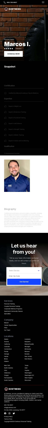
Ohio (5, 370)
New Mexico (28, 359)
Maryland (27, 341)
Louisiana (27, 339)
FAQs (5, 327)
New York (7, 365)
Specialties (7, 313)
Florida (6, 351)
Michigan (27, 346)
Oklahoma (7, 373)
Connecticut (8, 349)
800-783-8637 (12, 2)
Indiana (6, 361)
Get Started (24, 282)
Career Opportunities (10, 325)
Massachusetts (29, 344)
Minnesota (28, 349)
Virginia (27, 370)
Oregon (6, 375)
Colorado (7, 346)
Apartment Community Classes (13, 311)
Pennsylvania (8, 378)
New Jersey (28, 356)
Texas (26, 365)
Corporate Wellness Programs (13, 309)
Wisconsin (28, 380)
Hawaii (6, 356)
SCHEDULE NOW (13, 54)
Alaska (6, 339)
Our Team (7, 330)
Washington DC (29, 375)
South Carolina (8, 380)
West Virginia (28, 378)
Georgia (6, 354)
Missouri (27, 351)
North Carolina (8, 368)
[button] (43, 9)
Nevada (27, 354)
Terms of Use (8, 419)
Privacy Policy (8, 416)
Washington (28, 373)
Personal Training (9, 304)
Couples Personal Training (12, 306)
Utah (26, 368)
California (7, 344)
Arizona (6, 341)
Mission (6, 322)
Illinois (6, 359)
